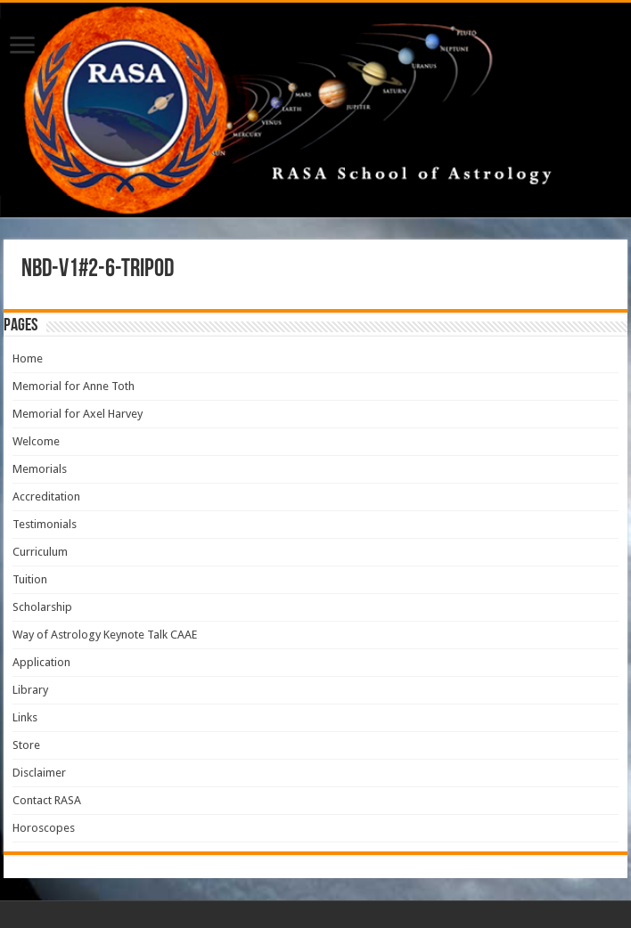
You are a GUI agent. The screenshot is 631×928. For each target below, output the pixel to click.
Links (24, 717)
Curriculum (40, 551)
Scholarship (42, 607)
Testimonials (44, 524)
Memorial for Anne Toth (73, 386)
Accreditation (46, 496)
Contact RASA (46, 800)
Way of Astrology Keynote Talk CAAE (104, 634)
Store (26, 745)
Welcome (36, 441)
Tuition (29, 579)
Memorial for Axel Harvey (77, 413)
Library (30, 689)
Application (41, 662)
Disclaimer (39, 772)
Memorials (39, 469)
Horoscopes (43, 827)
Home (27, 358)
